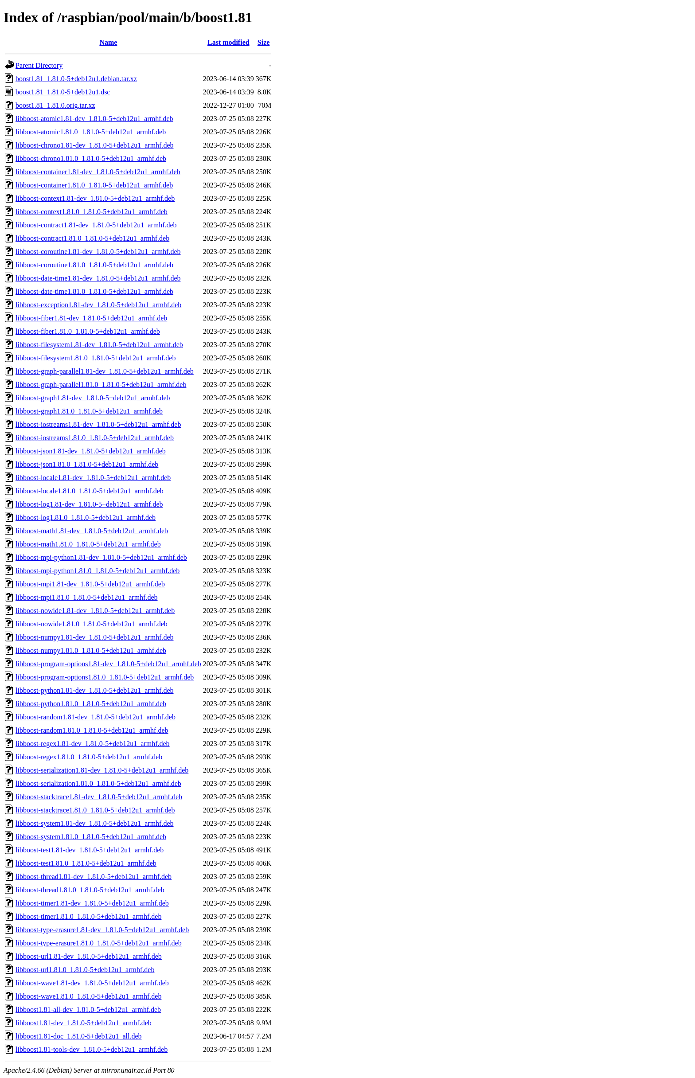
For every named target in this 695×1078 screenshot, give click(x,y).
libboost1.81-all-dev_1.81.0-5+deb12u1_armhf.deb (88, 1009)
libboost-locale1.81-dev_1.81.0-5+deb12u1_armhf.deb (93, 477)
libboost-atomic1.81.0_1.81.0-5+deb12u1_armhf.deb (91, 132)
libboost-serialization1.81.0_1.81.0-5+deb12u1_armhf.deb (98, 783)
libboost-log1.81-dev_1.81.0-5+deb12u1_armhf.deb (89, 504)
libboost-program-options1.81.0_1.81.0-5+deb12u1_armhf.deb (105, 677)
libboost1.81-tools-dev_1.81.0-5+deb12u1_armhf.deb (92, 1049)
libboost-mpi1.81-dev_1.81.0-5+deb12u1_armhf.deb (90, 584)
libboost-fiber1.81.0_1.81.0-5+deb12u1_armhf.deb (88, 331)
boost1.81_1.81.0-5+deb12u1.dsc (63, 92)
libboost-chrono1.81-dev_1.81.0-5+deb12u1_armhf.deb (95, 145)
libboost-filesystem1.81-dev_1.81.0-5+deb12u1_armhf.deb (99, 344)
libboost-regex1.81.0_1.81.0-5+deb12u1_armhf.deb (89, 757)
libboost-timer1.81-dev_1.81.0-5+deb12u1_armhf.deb (92, 903)
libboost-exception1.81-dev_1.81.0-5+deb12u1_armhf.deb (98, 305)
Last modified (228, 42)
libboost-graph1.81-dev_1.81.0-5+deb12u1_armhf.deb (93, 398)
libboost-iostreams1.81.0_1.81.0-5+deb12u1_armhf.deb (95, 437)
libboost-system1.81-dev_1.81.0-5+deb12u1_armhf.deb (95, 823)
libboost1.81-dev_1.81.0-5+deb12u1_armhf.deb (84, 1023)
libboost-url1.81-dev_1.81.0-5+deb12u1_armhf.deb (89, 956)
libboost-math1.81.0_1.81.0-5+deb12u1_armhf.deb (88, 544)
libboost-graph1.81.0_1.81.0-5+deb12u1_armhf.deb (89, 411)
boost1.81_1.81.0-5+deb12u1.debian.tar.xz (76, 78)
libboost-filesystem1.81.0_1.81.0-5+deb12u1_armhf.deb (96, 358)
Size (264, 42)
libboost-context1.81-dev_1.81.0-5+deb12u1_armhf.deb (95, 198)
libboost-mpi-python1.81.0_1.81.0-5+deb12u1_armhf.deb (98, 570)
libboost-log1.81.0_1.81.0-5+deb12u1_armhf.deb (86, 517)
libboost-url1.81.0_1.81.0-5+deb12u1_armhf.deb (85, 969)
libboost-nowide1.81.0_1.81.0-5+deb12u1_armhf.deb (92, 624)
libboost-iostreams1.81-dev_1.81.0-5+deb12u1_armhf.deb (98, 424)
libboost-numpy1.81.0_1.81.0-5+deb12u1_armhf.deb (91, 650)
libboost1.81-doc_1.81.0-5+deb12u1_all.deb (79, 1036)
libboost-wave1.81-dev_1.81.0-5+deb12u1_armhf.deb (92, 983)
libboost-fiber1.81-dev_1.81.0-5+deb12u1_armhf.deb (91, 318)
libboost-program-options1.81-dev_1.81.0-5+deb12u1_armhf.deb (108, 664)
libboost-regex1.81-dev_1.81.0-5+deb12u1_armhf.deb (93, 743)
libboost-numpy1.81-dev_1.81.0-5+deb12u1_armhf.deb (95, 637)
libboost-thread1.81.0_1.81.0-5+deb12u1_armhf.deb (90, 890)
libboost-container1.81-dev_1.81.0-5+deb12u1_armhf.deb (98, 172)
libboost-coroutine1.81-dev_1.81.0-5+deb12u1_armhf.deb (98, 251)
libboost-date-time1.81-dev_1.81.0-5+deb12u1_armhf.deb (98, 278)
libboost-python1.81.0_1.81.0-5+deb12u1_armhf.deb (91, 703)
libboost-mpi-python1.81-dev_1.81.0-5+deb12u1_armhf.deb (101, 557)
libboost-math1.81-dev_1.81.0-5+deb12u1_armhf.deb (92, 531)
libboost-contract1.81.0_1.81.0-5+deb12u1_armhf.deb (92, 238)
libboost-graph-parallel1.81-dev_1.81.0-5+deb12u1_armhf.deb (105, 371)
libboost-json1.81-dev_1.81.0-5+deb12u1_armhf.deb (91, 451)
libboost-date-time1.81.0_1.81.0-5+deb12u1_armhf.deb (94, 291)
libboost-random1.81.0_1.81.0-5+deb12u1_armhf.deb (92, 730)
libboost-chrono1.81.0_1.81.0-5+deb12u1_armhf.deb (91, 158)
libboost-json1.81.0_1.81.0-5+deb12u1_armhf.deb (87, 464)
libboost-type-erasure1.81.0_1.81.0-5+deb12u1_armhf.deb (99, 943)
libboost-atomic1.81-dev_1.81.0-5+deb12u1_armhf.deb (94, 118)
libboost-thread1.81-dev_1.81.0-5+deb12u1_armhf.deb (94, 876)
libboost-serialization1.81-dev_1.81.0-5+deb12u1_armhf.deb (102, 770)
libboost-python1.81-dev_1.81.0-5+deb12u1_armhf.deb (95, 690)
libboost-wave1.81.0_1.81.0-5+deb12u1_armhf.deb (88, 996)
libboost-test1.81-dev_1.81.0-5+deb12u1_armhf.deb (90, 850)
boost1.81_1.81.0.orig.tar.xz (55, 105)
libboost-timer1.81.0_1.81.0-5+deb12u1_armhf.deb (88, 916)
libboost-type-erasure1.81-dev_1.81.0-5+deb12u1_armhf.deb (102, 929)
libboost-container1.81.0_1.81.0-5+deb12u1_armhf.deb (94, 185)
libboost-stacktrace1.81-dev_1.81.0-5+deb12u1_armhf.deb (99, 797)
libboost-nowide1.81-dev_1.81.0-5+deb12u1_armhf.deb (95, 610)
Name (108, 42)
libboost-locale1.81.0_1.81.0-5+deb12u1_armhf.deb (90, 491)
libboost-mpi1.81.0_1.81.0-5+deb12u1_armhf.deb (87, 597)
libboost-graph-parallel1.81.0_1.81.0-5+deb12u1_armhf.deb (101, 384)
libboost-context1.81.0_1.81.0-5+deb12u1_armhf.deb (92, 211)
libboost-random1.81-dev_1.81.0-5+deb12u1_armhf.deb (96, 717)
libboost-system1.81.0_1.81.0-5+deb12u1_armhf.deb (91, 836)
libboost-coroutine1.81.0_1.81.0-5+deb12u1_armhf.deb (94, 265)
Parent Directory (39, 65)
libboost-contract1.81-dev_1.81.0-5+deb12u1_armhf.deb (96, 225)
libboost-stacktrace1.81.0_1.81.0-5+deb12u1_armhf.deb (95, 810)
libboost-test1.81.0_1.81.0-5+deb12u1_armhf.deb (86, 863)
